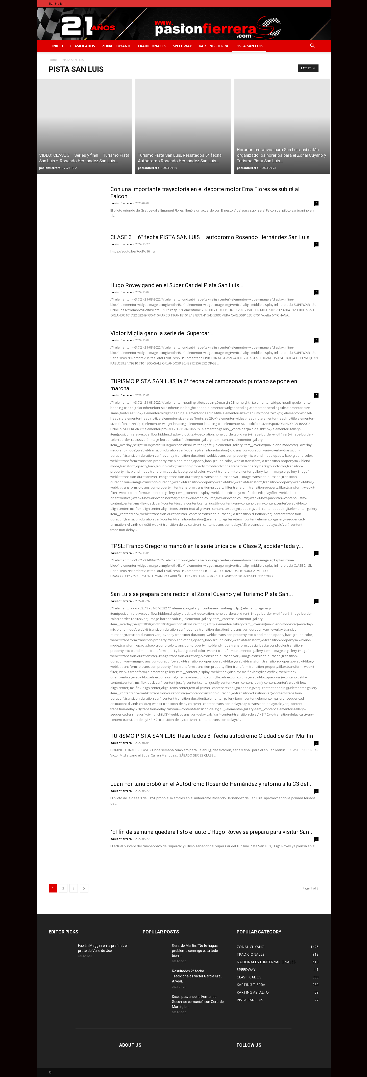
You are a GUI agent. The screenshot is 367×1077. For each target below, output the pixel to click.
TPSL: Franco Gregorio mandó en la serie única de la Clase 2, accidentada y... (206, 546)
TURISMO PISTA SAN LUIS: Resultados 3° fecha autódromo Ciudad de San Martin (211, 736)
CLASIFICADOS (82, 45)
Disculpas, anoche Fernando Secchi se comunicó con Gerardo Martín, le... (198, 1002)
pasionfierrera (50, 168)
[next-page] (84, 888)
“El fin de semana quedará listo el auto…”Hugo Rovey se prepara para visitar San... (212, 832)
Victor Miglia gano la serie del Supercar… (161, 333)
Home (53, 60)
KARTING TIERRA (213, 45)
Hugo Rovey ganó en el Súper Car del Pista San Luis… (176, 285)
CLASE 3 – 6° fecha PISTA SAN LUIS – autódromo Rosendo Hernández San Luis (209, 237)
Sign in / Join (57, 3)
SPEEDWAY (182, 45)
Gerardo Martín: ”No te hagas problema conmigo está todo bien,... (195, 951)
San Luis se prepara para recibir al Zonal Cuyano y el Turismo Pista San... (201, 594)
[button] (312, 46)
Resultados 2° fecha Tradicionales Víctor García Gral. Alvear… (197, 976)
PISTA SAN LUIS (249, 45)
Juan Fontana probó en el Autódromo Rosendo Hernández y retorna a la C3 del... (211, 784)
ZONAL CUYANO (116, 45)
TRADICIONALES (151, 45)
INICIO (57, 45)
